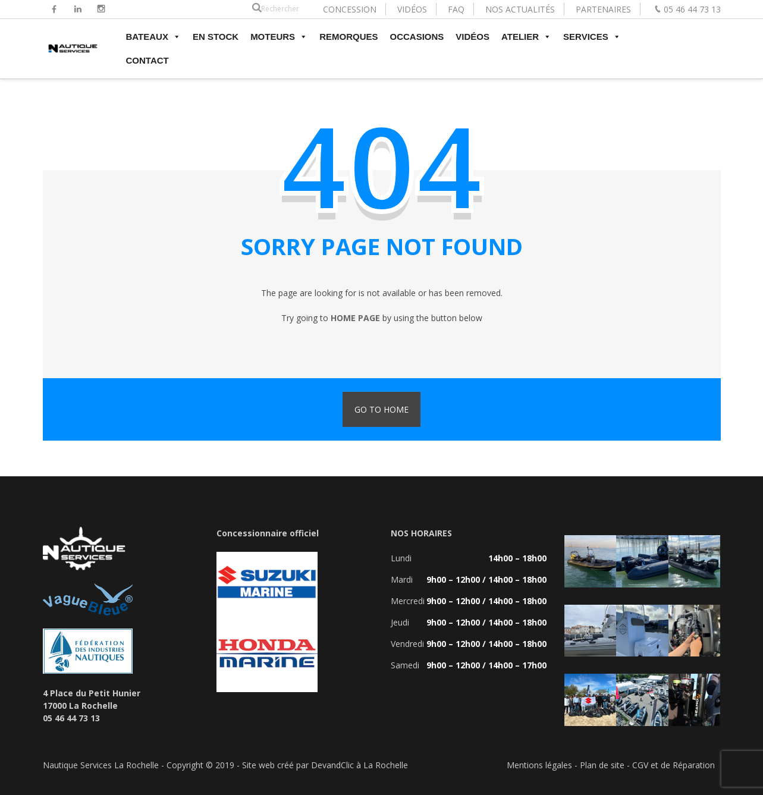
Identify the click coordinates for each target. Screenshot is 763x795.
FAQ (456, 9)
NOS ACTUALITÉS (520, 9)
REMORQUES (348, 37)
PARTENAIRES (603, 9)
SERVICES (592, 37)
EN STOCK (215, 37)
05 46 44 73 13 (692, 9)
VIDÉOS (412, 9)
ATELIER (526, 37)
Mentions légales (539, 765)
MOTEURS (278, 37)
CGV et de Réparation (673, 765)
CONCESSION (349, 9)
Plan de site (602, 765)
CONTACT (147, 60)
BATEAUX (153, 37)
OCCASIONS (417, 37)
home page (355, 317)
